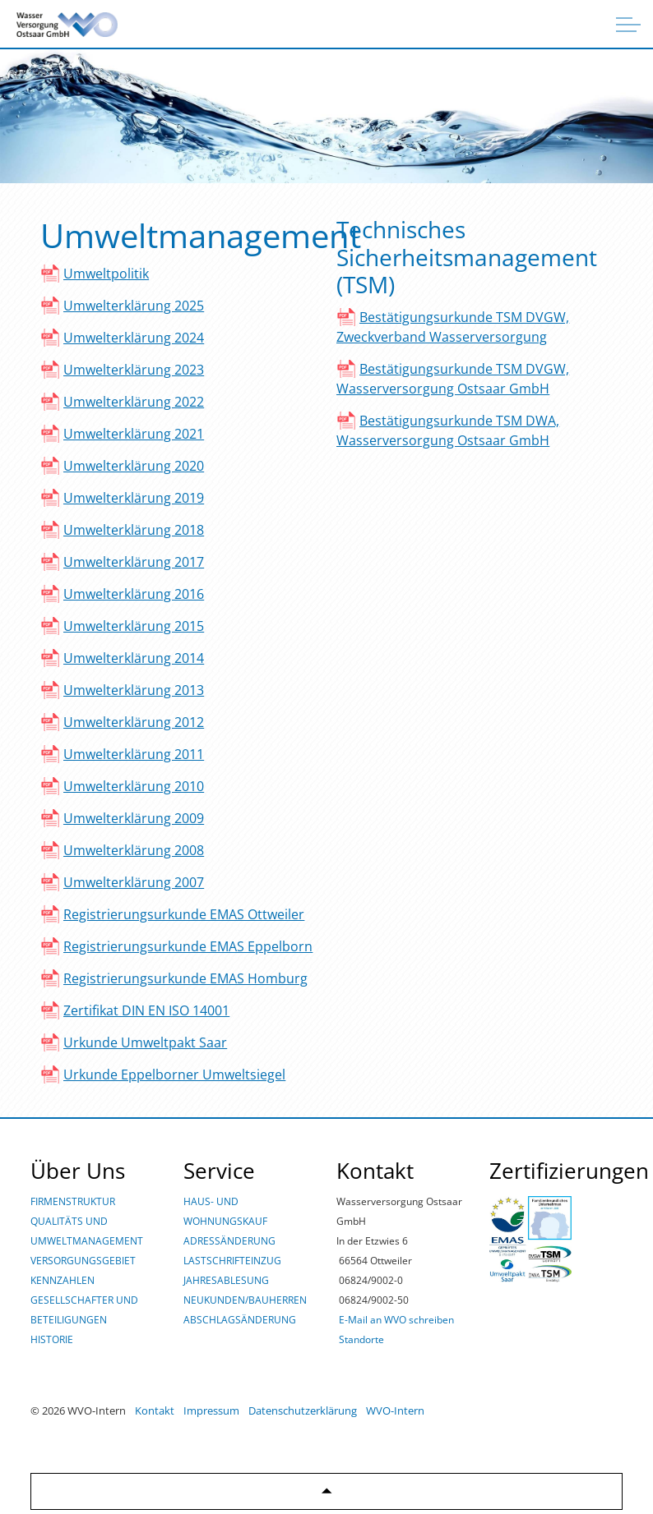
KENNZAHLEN (62, 1280)
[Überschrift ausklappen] (628, 24)
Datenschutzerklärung (302, 1410)
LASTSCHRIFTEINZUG (232, 1261)
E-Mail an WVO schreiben (396, 1320)
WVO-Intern (395, 1410)
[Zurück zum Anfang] (326, 1491)
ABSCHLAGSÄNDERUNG (239, 1320)
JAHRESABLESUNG (226, 1280)
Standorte (361, 1339)
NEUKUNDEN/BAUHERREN (245, 1300)
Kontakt (154, 1410)
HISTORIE (51, 1339)
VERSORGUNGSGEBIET (83, 1261)
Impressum (211, 1410)
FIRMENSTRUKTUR (72, 1201)
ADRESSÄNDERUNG (229, 1241)
